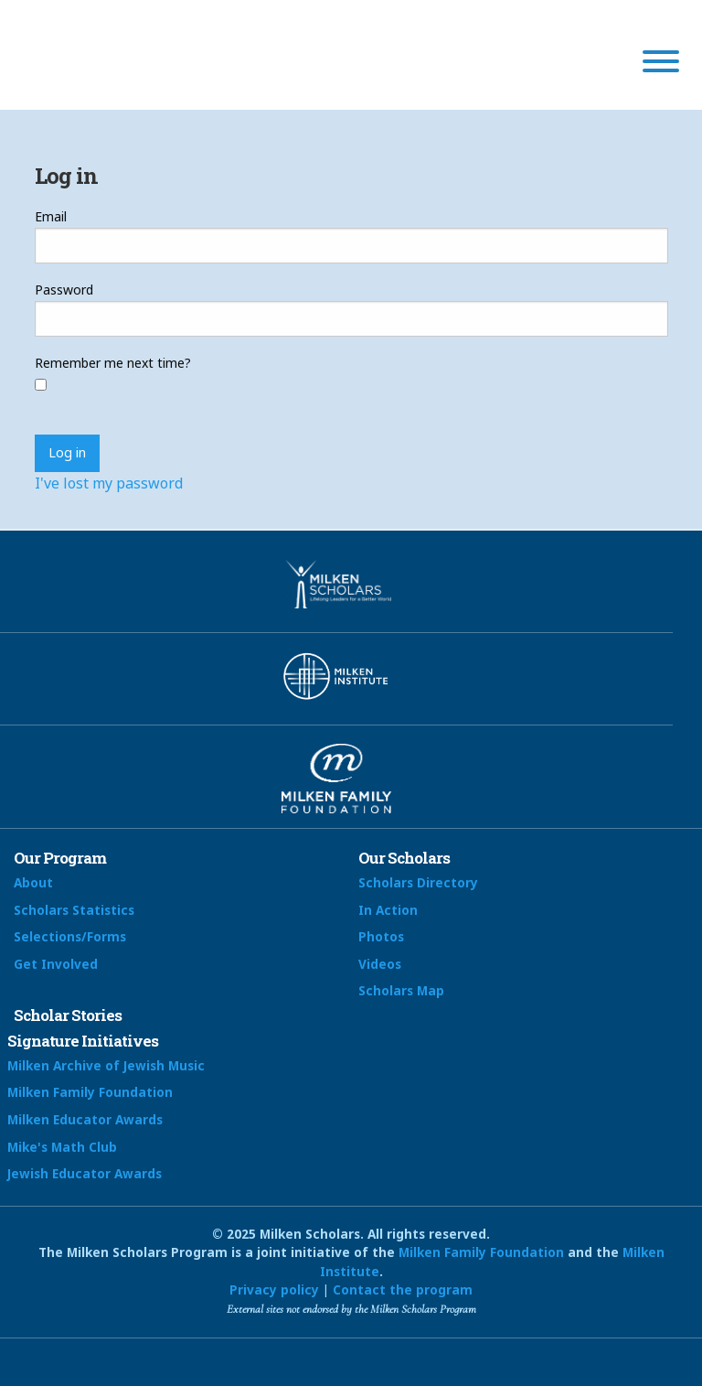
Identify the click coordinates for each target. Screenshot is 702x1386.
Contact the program (403, 1289)
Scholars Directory (418, 882)
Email (51, 216)
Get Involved (56, 963)
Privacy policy (274, 1289)
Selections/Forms (70, 936)
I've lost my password (109, 483)
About (33, 882)
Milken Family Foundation (90, 1092)
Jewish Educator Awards (84, 1173)
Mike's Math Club (62, 1146)
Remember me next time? (113, 362)
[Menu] (661, 64)
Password (64, 289)
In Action (388, 910)
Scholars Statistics (74, 910)
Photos (381, 936)
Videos (379, 963)
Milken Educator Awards (85, 1119)
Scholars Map (401, 990)
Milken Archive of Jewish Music (106, 1065)
